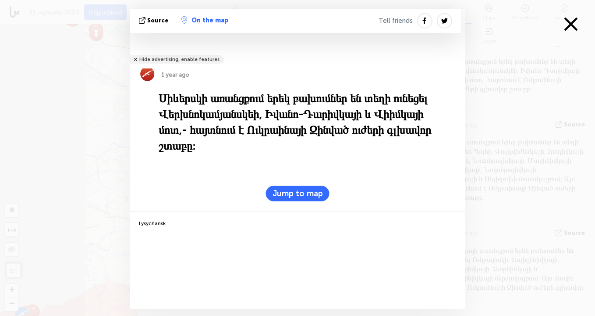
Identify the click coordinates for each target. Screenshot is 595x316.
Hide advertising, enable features (179, 59)
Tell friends (396, 21)
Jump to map (298, 193)
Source (154, 20)
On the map (204, 20)
